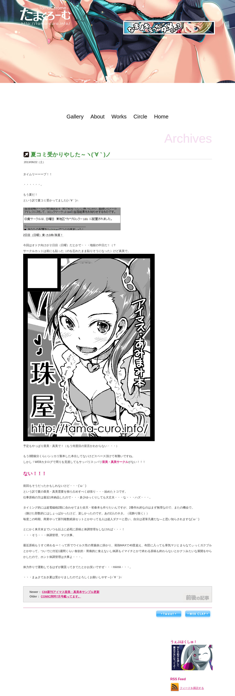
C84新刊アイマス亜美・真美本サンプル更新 (70, 592)
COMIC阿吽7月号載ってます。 (61, 596)
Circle (140, 116)
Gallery (74, 116)
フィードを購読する (187, 686)
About (97, 116)
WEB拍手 (197, 614)
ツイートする (168, 614)
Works (119, 116)
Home (161, 116)
